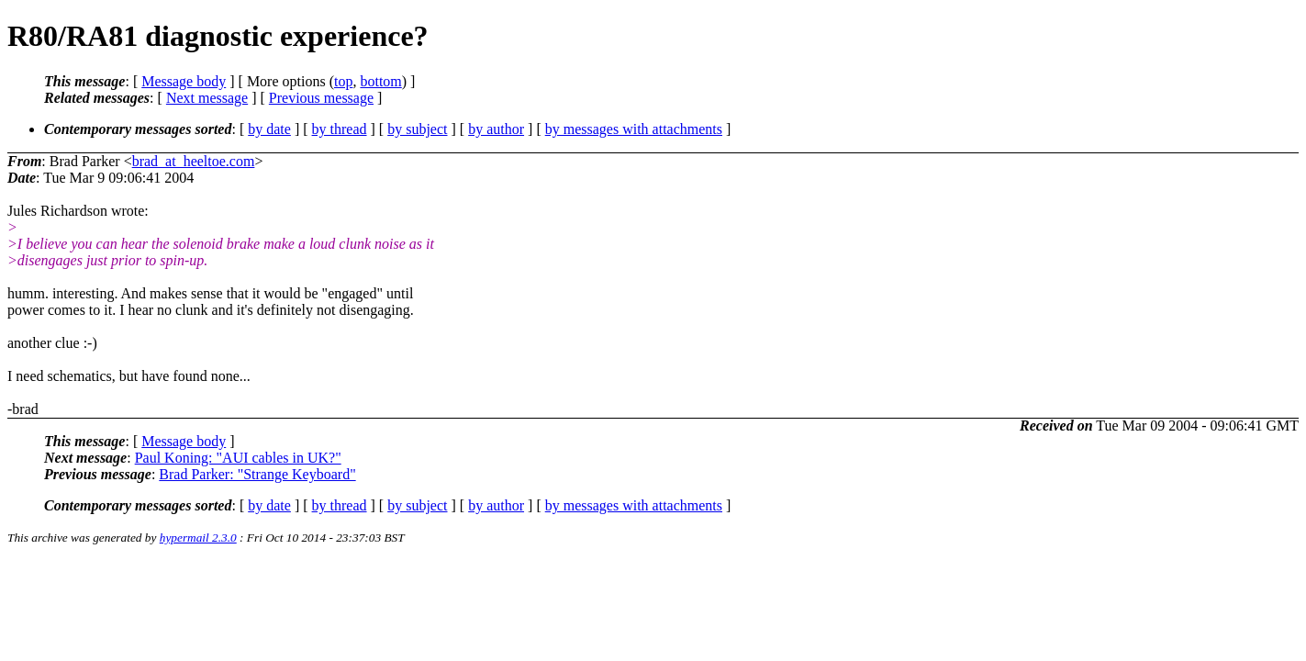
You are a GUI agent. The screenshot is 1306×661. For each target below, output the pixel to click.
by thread (339, 129)
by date (269, 129)
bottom (380, 81)
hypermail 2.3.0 (198, 537)
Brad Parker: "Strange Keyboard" (257, 474)
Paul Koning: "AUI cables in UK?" (238, 457)
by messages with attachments (633, 129)
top (343, 81)
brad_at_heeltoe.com (193, 161)
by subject (417, 129)
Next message (207, 98)
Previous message (321, 98)
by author (496, 129)
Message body (183, 81)
